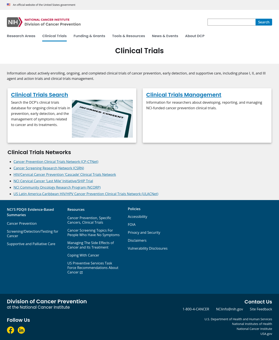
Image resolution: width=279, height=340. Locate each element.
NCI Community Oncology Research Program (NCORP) (57, 187)
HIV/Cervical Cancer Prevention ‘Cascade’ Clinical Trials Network (65, 174)
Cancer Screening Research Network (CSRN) (49, 168)
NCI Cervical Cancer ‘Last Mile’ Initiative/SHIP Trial (53, 181)
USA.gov (266, 334)
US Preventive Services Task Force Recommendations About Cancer (92, 268)
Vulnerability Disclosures (147, 248)
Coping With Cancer (83, 255)
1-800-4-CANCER (196, 309)
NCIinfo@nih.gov (229, 309)
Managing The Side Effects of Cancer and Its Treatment (90, 245)
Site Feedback (261, 309)
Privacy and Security (144, 232)
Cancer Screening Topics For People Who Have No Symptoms (93, 232)
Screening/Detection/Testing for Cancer (32, 233)
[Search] (264, 22)
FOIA (132, 224)
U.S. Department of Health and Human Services (238, 319)
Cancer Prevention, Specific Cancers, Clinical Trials (89, 220)
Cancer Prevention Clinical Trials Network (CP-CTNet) (56, 161)
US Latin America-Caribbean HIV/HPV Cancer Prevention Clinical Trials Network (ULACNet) (86, 193)
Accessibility (137, 216)
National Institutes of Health (252, 324)
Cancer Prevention (22, 223)
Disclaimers (137, 240)
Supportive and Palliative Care (31, 243)
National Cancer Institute (254, 329)
